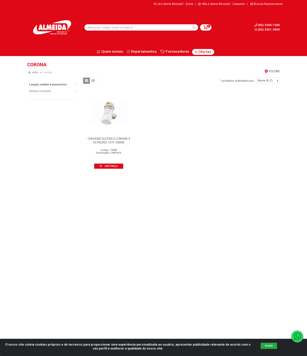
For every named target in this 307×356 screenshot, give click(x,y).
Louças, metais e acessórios (48, 84)
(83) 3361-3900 (267, 29)
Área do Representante (266, 4)
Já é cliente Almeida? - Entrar (173, 4)
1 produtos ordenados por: (237, 80)
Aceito (269, 351)
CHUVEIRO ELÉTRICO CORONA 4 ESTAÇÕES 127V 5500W (109, 140)
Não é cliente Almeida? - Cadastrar (221, 4)
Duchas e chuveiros (40, 91)
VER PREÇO (108, 166)
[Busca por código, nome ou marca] (137, 27)
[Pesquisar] (194, 27)
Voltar (272, 71)
